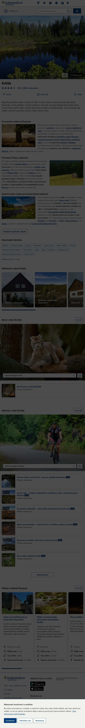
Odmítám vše (25, 720)
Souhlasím (10, 720)
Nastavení (39, 720)
